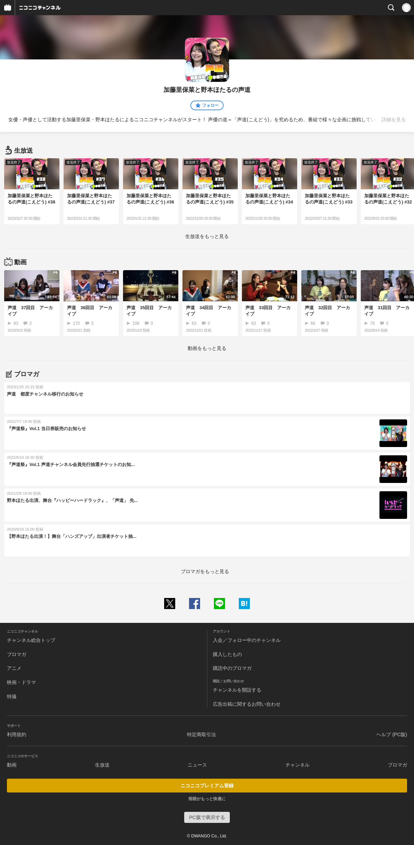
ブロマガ (16, 654)
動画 (12, 765)
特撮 (12, 696)
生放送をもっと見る (207, 236)
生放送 (102, 765)
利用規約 (16, 734)
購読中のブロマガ (232, 668)
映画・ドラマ (21, 682)
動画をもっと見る (207, 348)
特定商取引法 (201, 734)
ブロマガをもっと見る (205, 571)
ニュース (197, 765)
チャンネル (297, 765)
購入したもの (227, 654)
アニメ (14, 668)
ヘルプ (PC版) (391, 734)
